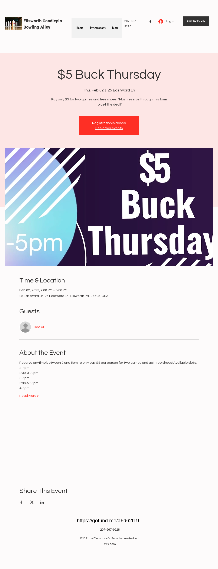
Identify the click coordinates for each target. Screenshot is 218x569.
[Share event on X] (32, 502)
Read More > (29, 395)
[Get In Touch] (196, 21)
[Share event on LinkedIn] (42, 502)
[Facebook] (150, 21)
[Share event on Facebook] (21, 502)
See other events (109, 128)
